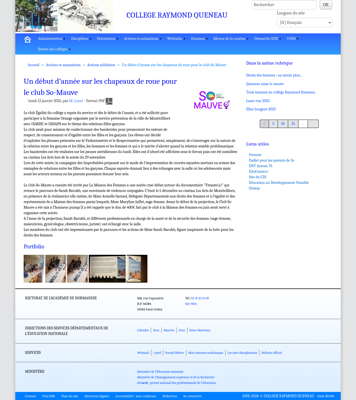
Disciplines (81, 38)
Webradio (176, 38)
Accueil (33, 65)
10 (283, 123)
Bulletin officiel (271, 353)
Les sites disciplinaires (242, 353)
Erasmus (199, 38)
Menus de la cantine (231, 38)
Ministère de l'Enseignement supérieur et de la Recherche (175, 377)
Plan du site (69, 396)
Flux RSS (48, 396)
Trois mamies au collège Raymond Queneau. (281, 92)
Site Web (191, 304)
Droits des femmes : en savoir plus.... (274, 75)
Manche (169, 330)
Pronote (255, 154)
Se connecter (192, 396)
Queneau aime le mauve (265, 84)
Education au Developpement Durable (279, 182)
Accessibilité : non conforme (135, 396)
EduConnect (258, 171)
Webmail (143, 353)
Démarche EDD (267, 38)
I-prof (157, 353)
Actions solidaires (101, 65)
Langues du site (291, 13)
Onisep (254, 188)
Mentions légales (97, 396)
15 (293, 123)
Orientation (107, 38)
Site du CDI (257, 177)
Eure (156, 330)
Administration (51, 38)
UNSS (293, 38)
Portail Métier (174, 353)
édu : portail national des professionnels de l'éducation (176, 383)
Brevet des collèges (54, 49)
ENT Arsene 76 (260, 166)
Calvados (143, 330)
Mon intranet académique (205, 353)
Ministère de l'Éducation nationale (160, 372)
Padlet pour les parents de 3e (271, 160)
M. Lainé (76, 100)
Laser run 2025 (258, 100)
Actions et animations (143, 38)
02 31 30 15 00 (200, 298)
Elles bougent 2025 (261, 109)
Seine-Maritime (200, 330)
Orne (182, 330)
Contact (30, 396)
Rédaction (169, 396)
